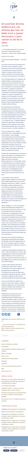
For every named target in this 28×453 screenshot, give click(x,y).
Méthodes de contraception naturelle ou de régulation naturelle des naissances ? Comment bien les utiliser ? (13, 381)
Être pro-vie (5, 356)
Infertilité (4, 363)
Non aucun (14, 450)
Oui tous (6, 450)
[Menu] (14, 17)
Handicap (4, 361)
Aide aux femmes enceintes (9, 344)
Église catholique (6, 353)
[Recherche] (14, 335)
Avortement (12, 319)
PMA (2, 368)
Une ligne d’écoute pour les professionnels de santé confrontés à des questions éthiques (13, 394)
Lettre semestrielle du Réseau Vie (11, 366)
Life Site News (10, 56)
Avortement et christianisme (17, 409)
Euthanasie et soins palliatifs (9, 358)
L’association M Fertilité (8, 386)
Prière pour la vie (6, 371)
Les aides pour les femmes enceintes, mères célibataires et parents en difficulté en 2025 (13, 416)
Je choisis (21, 450)
